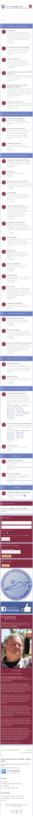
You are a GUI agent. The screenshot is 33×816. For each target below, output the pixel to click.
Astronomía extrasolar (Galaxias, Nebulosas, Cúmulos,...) (17, 86)
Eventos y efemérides (14, 264)
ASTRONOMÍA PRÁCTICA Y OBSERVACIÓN (16, 155)
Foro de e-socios (12, 445)
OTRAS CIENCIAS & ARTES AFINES (17, 359)
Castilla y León (20, 407)
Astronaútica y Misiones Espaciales (18, 47)
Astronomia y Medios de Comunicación (19, 343)
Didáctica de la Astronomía (15, 318)
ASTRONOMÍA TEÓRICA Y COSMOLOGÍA (16, 114)
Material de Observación (15, 460)
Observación (11, 250)
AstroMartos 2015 (18, 430)
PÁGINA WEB (16, 487)
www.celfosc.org (11, 297)
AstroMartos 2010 (12, 434)
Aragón (26, 405)
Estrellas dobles (12, 237)
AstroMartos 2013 (12, 432)
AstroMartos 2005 (21, 437)
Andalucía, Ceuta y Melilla (18, 405)
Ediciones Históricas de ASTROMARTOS (19, 423)
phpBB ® (14, 804)
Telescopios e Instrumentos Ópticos (18, 160)
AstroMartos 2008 (12, 436)
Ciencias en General (13, 363)
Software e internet (13, 330)
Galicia (20, 412)
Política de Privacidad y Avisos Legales (13, 796)
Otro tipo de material (14, 473)
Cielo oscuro (11, 286)
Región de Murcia (12, 417)
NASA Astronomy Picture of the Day (12, 783)
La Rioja (20, 414)
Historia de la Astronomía (15, 102)
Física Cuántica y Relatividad (16, 128)
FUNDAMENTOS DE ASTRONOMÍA (16, 26)
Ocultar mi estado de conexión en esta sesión (14, 535)
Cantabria (11, 407)
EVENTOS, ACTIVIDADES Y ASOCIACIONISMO (16, 389)
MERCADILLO (17, 456)
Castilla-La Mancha (12, 409)
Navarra (27, 414)
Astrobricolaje (11, 193)
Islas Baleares (28, 412)
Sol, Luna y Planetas (13, 59)
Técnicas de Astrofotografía (16, 206)
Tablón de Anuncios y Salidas (16, 393)
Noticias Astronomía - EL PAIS (11, 788)
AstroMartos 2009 (21, 434)
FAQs (4, 800)
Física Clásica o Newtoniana (15, 119)
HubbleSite (6, 786)
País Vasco (12, 415)
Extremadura (12, 412)
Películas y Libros (12, 376)
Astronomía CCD (12, 275)
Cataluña (20, 409)
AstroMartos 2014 (27, 430)
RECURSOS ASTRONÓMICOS (16, 314)
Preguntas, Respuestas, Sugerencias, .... (19, 492)
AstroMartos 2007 (21, 436)
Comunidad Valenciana (21, 410)
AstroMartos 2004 (12, 439)
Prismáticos (10, 171)
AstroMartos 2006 (12, 437)
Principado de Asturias (20, 415)
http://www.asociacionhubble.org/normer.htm (19, 467)
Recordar (4, 533)
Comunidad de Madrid (12, 410)
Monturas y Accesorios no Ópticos (17, 181)
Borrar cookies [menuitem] (27, 752)
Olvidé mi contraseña (7, 530)
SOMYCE (5, 781)
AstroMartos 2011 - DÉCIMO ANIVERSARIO (21, 432)
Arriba (30, 749)
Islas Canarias (12, 414)
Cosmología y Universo (14, 143)
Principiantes (11, 30)
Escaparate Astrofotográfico (16, 222)
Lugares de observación (14, 303)
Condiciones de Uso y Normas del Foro (13, 798)
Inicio (3, 20)
